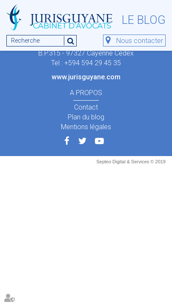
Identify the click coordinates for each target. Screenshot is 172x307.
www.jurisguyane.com (86, 77)
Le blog (144, 20)
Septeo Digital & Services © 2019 (131, 161)
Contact (86, 107)
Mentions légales (86, 127)
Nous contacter (139, 41)
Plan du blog (86, 117)
